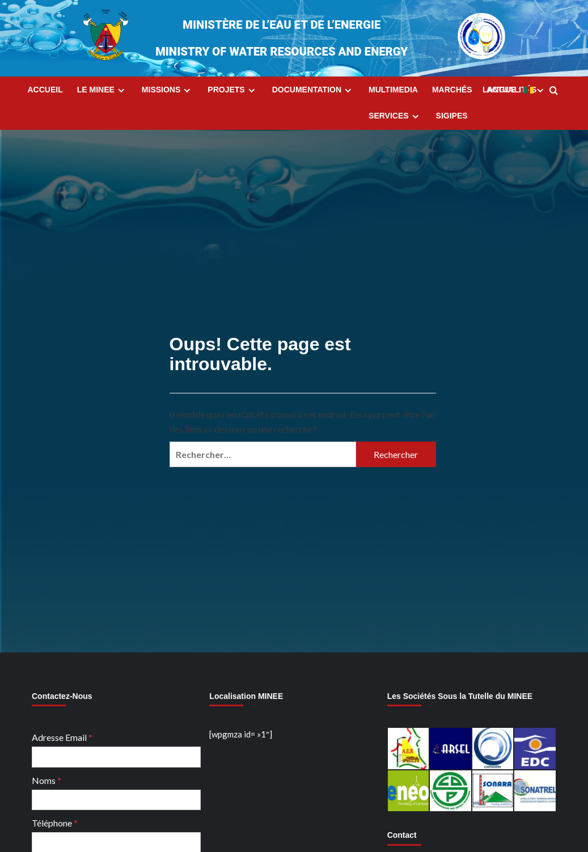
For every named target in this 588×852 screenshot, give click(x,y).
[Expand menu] (121, 90)
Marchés (452, 89)
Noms (46, 780)
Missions (167, 90)
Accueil (45, 89)
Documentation (313, 90)
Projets (232, 90)
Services (395, 116)
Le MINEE (102, 90)
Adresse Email (62, 737)
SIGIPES (452, 115)
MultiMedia (393, 89)
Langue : (515, 90)
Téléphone (55, 822)
